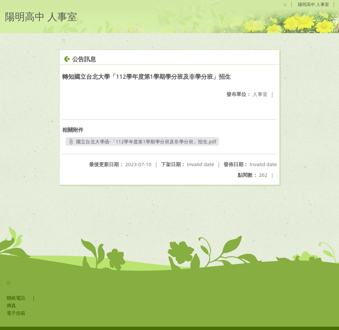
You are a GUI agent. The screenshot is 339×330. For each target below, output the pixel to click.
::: (285, 4)
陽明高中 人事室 (313, 4)
